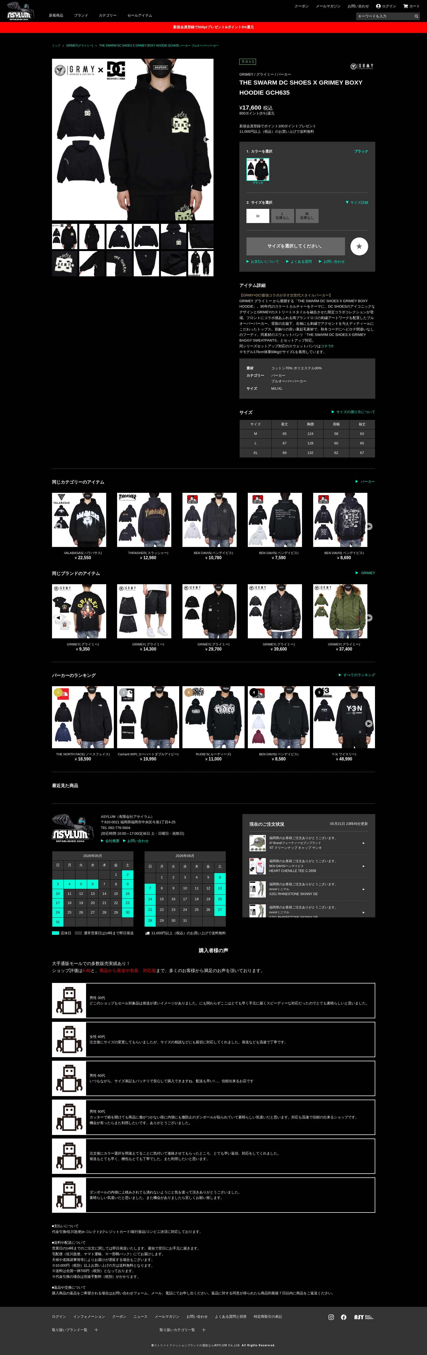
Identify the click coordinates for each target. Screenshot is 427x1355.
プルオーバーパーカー (289, 381)
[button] (207, 140)
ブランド (81, 15)
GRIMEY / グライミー (257, 74)
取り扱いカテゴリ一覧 (177, 1330)
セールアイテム (139, 15)
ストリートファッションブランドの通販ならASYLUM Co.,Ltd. (197, 1345)
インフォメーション (89, 1316)
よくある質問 (301, 261)
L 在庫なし (283, 216)
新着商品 (56, 15)
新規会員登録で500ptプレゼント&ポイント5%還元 (213, 27)
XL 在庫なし (307, 216)
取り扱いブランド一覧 (69, 1330)
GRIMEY (367, 573)
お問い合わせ (358, 6)
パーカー (284, 74)
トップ (56, 45)
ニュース (140, 1316)
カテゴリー (108, 15)
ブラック (257, 171)
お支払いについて (265, 261)
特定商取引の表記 (268, 1316)
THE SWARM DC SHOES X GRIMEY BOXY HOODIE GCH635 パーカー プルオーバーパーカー (158, 45)
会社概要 (112, 841)
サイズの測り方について (355, 412)
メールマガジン (328, 6)
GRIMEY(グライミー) (79, 45)
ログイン (59, 1316)
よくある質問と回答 (231, 1316)
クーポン (302, 6)
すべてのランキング (359, 675)
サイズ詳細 (359, 202)
